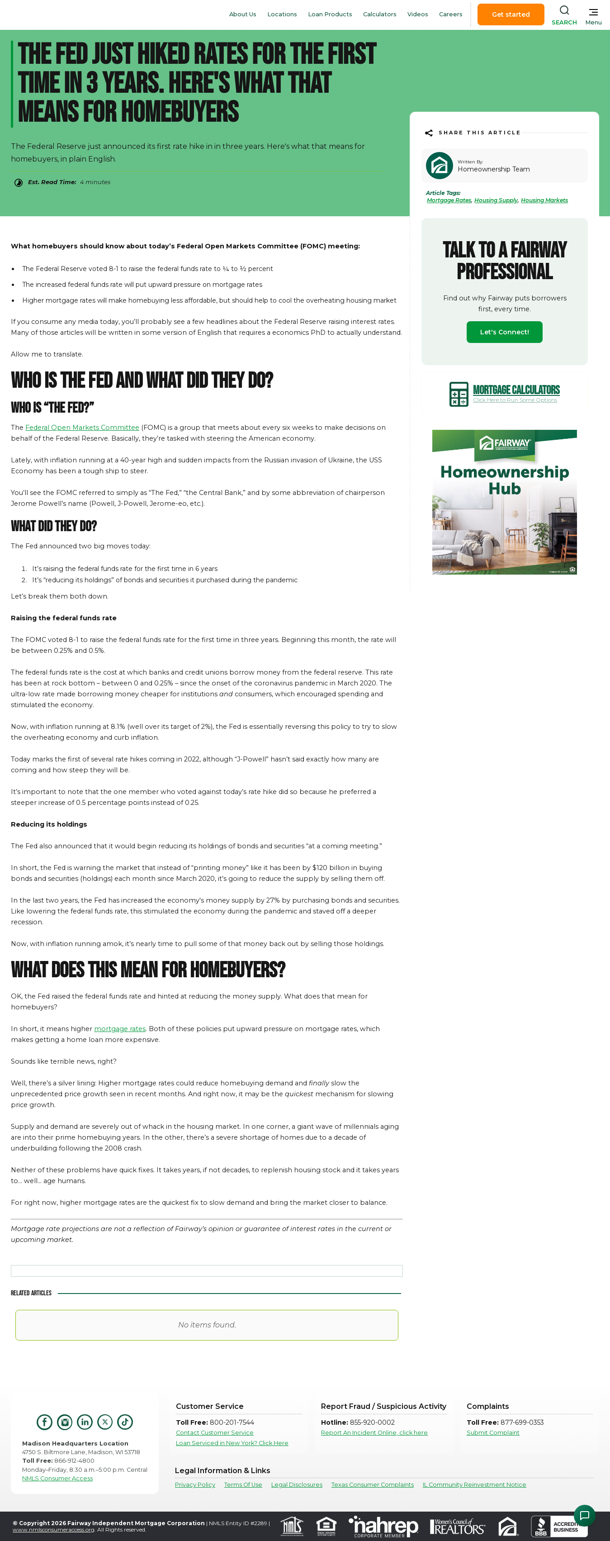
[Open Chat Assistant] (585, 1516)
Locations (282, 14)
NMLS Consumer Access (57, 1478)
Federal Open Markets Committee (82, 427)
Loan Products (330, 14)
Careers (451, 14)
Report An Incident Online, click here (374, 1432)
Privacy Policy (195, 1484)
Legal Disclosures (296, 1484)
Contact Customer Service (215, 1432)
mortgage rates (120, 1029)
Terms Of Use (243, 1484)
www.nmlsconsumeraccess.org (54, 1529)
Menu (593, 22)
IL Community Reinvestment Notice (474, 1484)
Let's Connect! (504, 332)
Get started (511, 14)
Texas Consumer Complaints (372, 1484)
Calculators (380, 14)
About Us (242, 14)
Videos (417, 14)
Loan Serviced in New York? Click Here (232, 1443)
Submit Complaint (493, 1432)
